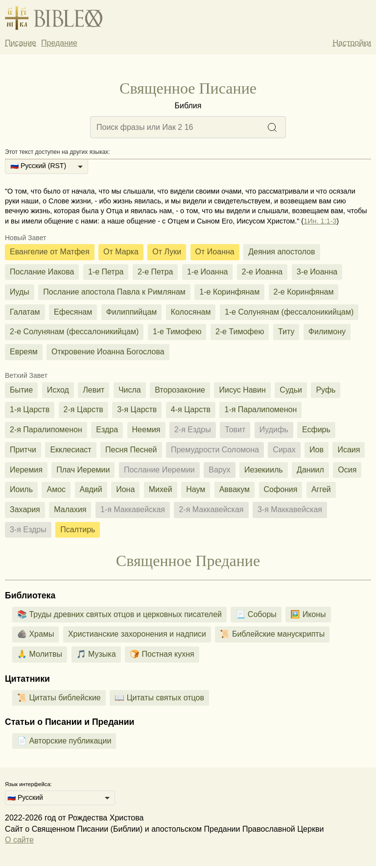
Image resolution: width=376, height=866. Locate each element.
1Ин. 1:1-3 (320, 221)
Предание (59, 43)
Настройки (352, 43)
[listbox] (46, 166)
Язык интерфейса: (28, 784)
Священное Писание (188, 88)
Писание (20, 43)
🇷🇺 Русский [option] (25, 797)
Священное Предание (188, 560)
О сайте (19, 840)
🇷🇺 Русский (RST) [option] (38, 166)
